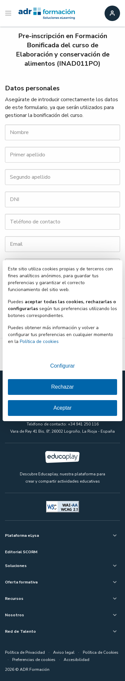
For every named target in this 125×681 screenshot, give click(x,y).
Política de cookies (39, 341)
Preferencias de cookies (33, 659)
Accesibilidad (76, 659)
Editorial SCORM (21, 552)
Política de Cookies (100, 652)
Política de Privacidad (25, 652)
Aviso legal (64, 652)
